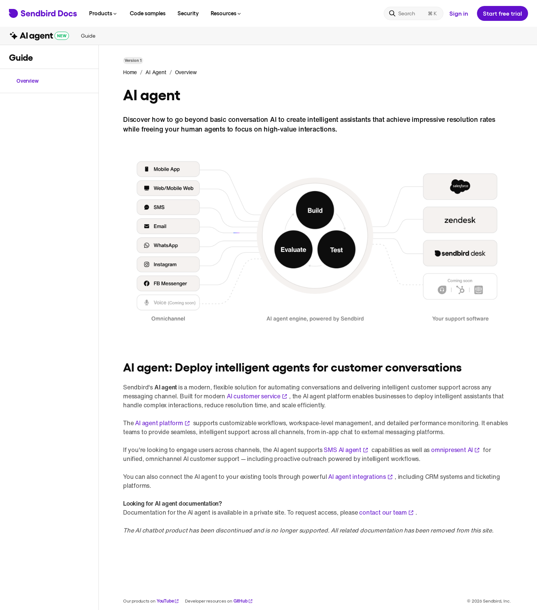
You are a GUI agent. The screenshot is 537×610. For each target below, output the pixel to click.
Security (188, 13)
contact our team (386, 512)
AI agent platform (162, 422)
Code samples (148, 13)
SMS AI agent (346, 449)
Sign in (458, 13)
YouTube (168, 601)
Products (103, 13)
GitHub (243, 601)
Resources (226, 13)
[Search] (413, 13)
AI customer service (257, 396)
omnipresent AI (455, 449)
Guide (88, 35)
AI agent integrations (360, 476)
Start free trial (502, 13)
